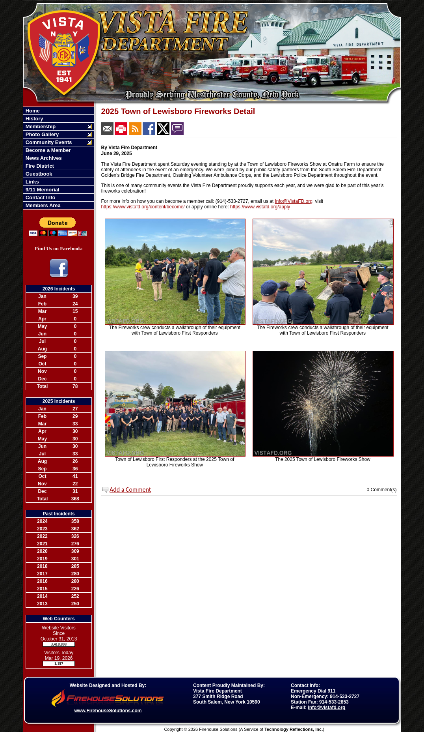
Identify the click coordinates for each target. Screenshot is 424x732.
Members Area (42, 205)
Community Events (48, 142)
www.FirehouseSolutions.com (108, 710)
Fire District (39, 166)
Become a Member (47, 150)
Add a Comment (130, 489)
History (33, 119)
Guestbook (38, 174)
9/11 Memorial (42, 190)
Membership (40, 126)
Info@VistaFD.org (293, 201)
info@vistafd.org (326, 707)
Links (31, 182)
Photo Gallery (41, 134)
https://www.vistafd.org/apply (260, 207)
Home (32, 111)
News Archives (43, 158)
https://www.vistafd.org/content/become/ (143, 207)
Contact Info (39, 197)
